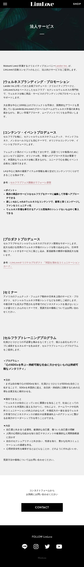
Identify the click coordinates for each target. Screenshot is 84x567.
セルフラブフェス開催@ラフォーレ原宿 (30, 182)
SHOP (77, 4)
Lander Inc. (61, 66)
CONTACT (42, 507)
